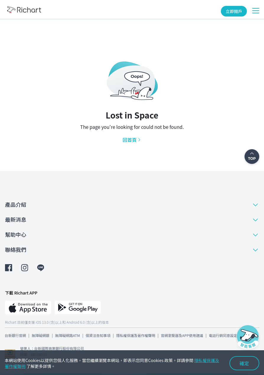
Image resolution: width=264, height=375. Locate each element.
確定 (244, 363)
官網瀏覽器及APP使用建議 (182, 335)
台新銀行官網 (15, 335)
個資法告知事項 (98, 335)
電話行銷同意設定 (223, 335)
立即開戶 (234, 11)
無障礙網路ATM (67, 335)
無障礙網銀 (40, 335)
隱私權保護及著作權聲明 (135, 335)
